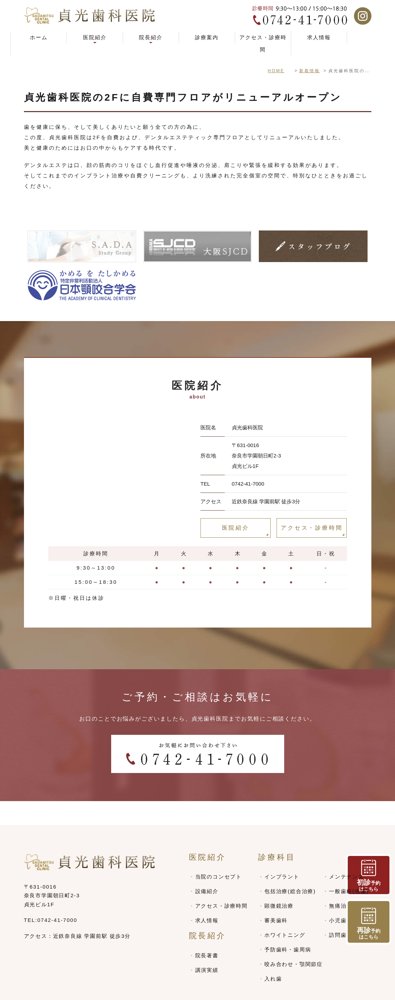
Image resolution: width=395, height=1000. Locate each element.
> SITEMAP (40, 992)
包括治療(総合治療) (290, 867)
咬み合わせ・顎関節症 (293, 940)
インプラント (281, 853)
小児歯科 (340, 896)
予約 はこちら (368, 923)
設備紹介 (207, 867)
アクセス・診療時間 (263, 43)
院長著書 (207, 931)
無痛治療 (340, 882)
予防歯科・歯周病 (287, 925)
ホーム (39, 37)
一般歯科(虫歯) (349, 867)
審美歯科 (276, 896)
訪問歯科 (340, 911)
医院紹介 (235, 528)
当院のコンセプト (218, 853)
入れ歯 (273, 955)
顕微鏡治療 (279, 882)
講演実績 (207, 946)
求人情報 (319, 37)
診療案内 (207, 37)
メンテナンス (346, 853)
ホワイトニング (284, 911)
